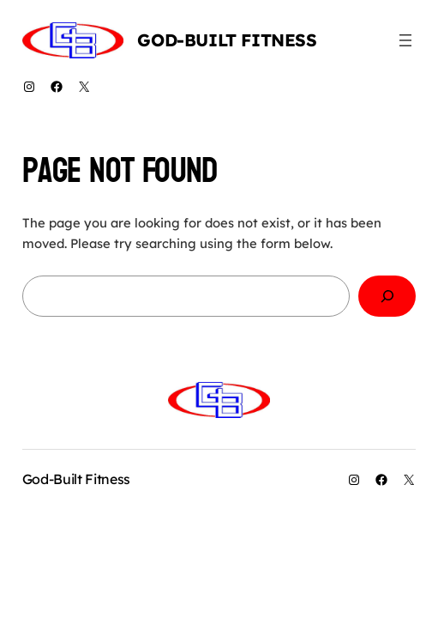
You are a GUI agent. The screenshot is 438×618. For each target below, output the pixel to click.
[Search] (387, 296)
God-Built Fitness (226, 40)
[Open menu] (405, 40)
